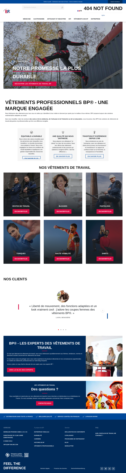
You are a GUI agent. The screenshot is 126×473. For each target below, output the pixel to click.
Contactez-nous (44, 403)
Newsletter (69, 446)
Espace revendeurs (115, 1)
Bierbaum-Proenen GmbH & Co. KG (15, 432)
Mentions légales (45, 468)
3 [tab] (63, 329)
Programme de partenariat (75, 439)
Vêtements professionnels (44, 446)
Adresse (7, 427)
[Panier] (103, 10)
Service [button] (67, 427)
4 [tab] (65, 329)
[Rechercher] (62, 7)
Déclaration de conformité (75, 432)
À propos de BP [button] (39, 427)
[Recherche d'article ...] (41, 7)
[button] (17, 425)
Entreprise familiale (41, 432)
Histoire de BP (39, 442)
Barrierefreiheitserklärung (78, 468)
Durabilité (38, 435)
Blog (66, 442)
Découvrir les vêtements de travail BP (33, 84)
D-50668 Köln (8, 441)
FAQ (96, 427)
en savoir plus (31, 158)
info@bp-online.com (11, 444)
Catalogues (69, 435)
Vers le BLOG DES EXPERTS (21, 370)
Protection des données (60, 468)
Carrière (37, 439)
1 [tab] (58, 329)
